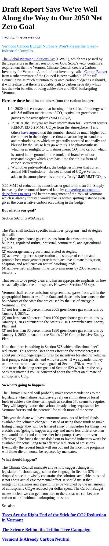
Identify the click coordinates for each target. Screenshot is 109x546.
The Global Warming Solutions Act (28, 59)
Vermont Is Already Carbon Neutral (35, 539)
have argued (30, 132)
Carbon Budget (95, 72)
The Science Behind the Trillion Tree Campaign (46, 529)
